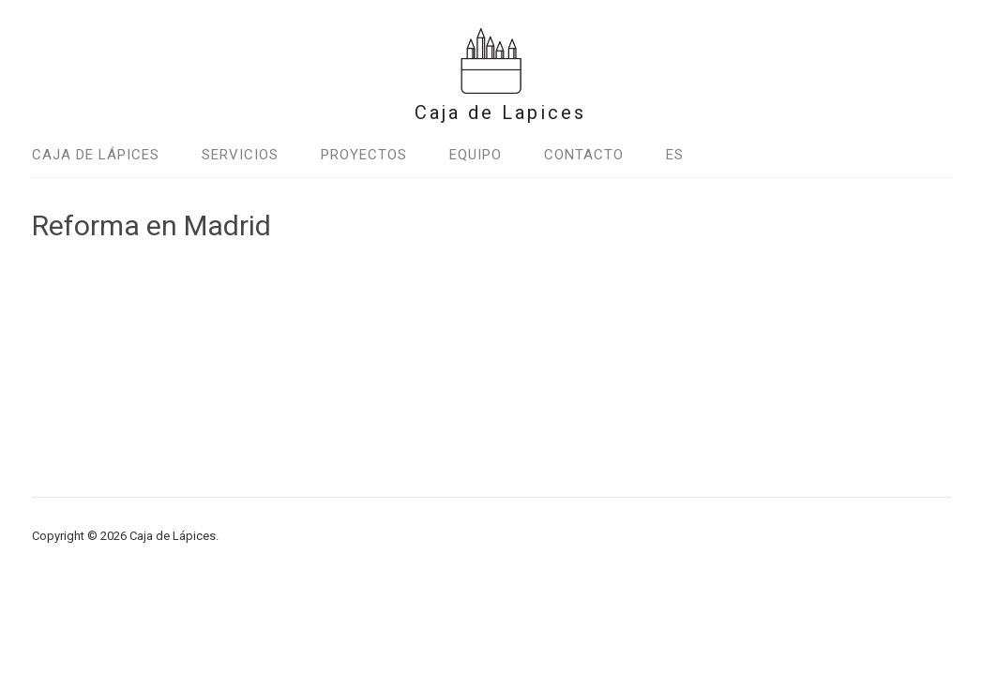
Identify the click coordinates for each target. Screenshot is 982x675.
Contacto (584, 154)
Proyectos (364, 154)
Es (675, 154)
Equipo (475, 154)
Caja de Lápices (95, 154)
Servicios (240, 154)
